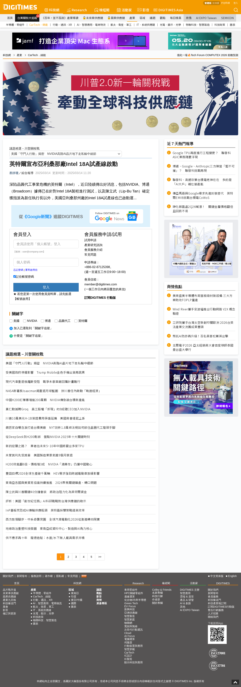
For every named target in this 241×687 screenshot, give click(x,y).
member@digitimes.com (100, 284)
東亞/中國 (76, 599)
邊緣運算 (129, 596)
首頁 (10, 18)
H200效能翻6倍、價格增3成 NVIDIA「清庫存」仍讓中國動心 (49, 464)
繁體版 (208, 3)
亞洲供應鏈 (130, 612)
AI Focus (129, 636)
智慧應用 (185, 593)
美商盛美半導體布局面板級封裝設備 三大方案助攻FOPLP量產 (203, 297)
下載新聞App (215, 623)
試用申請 (90, 240)
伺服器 (128, 642)
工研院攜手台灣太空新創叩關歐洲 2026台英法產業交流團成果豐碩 (203, 324)
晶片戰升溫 (9, 589)
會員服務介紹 (93, 249)
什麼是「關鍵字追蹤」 (29, 335)
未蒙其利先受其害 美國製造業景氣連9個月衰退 (39, 455)
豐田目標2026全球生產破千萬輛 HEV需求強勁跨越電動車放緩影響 (53, 473)
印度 (73, 596)
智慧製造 (129, 616)
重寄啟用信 (31, 269)
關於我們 (8, 576)
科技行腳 (157, 596)
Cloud (127, 633)
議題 (152, 18)
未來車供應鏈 (93, 18)
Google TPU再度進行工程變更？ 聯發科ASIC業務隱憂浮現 (202, 155)
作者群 (156, 599)
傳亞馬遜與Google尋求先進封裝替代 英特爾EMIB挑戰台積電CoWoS (203, 195)
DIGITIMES (223, 583)
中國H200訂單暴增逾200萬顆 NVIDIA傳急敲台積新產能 (45, 400)
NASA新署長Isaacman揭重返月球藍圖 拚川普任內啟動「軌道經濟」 (53, 391)
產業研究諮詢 (93, 245)
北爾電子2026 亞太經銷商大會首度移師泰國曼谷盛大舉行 (203, 347)
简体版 (215, 3)
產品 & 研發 (187, 599)
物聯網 (128, 622)
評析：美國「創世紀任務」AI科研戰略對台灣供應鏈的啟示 (46, 501)
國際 (73, 603)
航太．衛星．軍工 (121, 25)
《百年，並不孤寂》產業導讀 (60, 18)
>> (99, 556)
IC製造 (128, 658)
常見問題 (90, 254)
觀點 (162, 18)
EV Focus (130, 606)
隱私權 (60, 576)
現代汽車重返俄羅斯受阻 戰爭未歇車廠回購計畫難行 (43, 381)
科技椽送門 (9, 603)
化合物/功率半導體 (135, 599)
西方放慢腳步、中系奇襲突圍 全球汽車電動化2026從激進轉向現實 (53, 519)
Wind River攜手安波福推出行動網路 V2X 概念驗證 (204, 311)
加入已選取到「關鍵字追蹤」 (33, 328)
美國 (16, 320)
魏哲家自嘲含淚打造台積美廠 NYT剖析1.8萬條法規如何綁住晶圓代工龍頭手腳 (60, 427)
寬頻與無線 (130, 626)
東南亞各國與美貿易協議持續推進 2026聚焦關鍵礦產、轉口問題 (51, 482)
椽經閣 (102, 9)
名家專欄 (157, 592)
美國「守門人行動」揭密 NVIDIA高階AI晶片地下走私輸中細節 (49, 363)
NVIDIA (32, 320)
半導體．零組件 (15, 25)
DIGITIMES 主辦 (189, 589)
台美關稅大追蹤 (28, 17)
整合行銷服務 (216, 610)
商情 (188, 18)
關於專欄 (157, 602)
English (232, 576)
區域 (142, 18)
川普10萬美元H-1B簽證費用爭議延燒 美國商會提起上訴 (45, 418)
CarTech (129, 652)
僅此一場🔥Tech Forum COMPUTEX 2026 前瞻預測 (207, 55)
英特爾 (82, 320)
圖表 (232, 25)
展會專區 (101, 603)
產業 (132, 18)
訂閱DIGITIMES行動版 (221, 606)
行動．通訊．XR (62, 25)
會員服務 (213, 596)
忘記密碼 (18, 269)
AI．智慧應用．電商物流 (91, 25)
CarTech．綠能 (38, 25)
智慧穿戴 (129, 649)
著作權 (49, 576)
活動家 (124, 9)
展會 (5, 606)
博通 (48, 320)
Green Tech (131, 603)
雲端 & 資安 (187, 596)
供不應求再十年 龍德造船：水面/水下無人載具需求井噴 (45, 538)
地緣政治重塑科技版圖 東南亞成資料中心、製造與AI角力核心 (49, 528)
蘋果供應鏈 (116, 18)
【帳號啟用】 (22, 298)
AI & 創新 (185, 603)
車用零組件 (130, 589)
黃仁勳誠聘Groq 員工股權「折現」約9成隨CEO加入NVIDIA (48, 409)
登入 (235, 2)
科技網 (51, 9)
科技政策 (219, 25)
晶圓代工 (65, 320)
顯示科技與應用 (133, 662)
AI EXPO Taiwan (206, 18)
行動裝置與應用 (133, 645)
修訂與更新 (9, 613)
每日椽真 (175, 18)
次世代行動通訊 (133, 629)
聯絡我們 (213, 616)
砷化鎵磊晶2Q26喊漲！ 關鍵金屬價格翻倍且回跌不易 (203, 208)
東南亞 (75, 593)
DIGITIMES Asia (168, 9)
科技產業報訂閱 (217, 603)
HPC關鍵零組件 (133, 593)
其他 (182, 606)
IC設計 (128, 655)
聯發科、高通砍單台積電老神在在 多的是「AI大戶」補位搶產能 (202, 182)
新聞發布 (22, 576)
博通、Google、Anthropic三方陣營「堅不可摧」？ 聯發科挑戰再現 (204, 168)
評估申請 (225, 2)
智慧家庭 (129, 619)
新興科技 (129, 609)
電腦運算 (129, 639)
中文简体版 (216, 576)
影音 (142, 9)
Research (77, 9)
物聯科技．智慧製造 (198, 25)
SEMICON (227, 18)
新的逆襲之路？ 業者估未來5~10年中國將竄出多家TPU (45, 446)
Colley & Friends (162, 589)
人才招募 (213, 613)
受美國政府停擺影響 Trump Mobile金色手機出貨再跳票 (45, 372)
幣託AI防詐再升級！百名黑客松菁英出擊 (200, 336)
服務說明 (36, 576)
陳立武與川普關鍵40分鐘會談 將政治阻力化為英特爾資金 (46, 492)
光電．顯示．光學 (170, 25)
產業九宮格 (9, 599)
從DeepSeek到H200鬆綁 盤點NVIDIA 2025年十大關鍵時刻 (48, 437)
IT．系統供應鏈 (146, 25)
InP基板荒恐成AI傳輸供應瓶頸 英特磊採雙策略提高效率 (45, 510)
